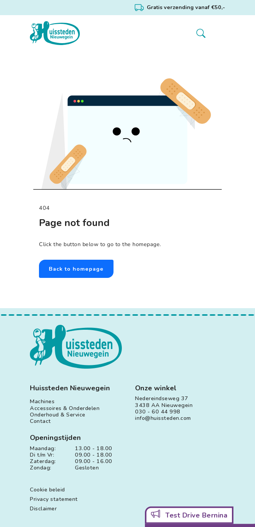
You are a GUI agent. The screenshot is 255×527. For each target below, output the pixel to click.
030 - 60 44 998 (157, 412)
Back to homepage (76, 269)
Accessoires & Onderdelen (65, 408)
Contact (40, 421)
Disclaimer (43, 508)
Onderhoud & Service (58, 415)
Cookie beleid (47, 489)
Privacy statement (54, 499)
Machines (42, 401)
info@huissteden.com (163, 418)
